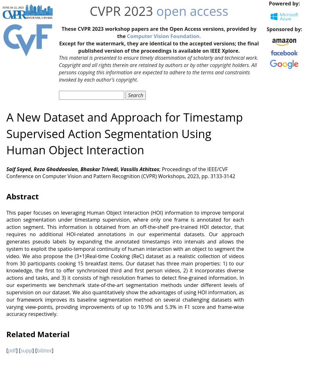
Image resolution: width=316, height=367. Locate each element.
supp (26, 350)
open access (192, 11)
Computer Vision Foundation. (164, 36)
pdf (12, 350)
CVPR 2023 (121, 11)
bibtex (44, 350)
